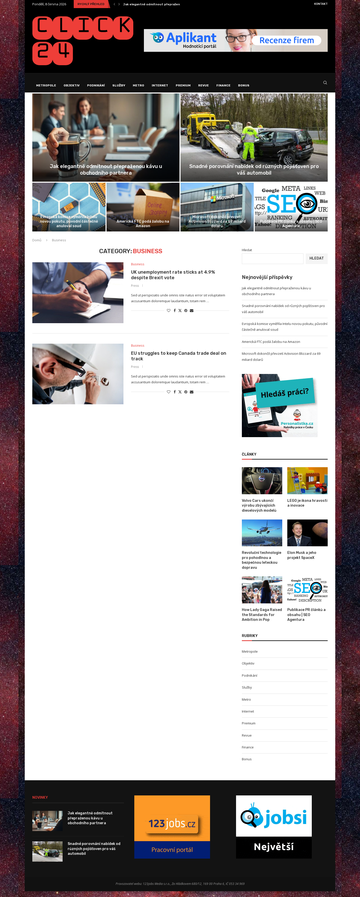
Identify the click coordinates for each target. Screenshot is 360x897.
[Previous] (114, 4)
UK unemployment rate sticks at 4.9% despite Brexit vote (173, 281)
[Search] (325, 85)
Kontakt (321, 4)
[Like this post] (168, 316)
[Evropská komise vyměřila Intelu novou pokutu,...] (69, 212)
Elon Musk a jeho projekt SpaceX (301, 561)
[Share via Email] (191, 316)
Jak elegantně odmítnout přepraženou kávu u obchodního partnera (176, 4)
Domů (36, 246)
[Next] (119, 4)
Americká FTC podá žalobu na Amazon (143, 229)
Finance (223, 85)
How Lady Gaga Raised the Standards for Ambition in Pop (262, 620)
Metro (138, 85)
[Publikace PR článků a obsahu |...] (291, 212)
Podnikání (96, 85)
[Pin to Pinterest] (185, 316)
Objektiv (72, 85)
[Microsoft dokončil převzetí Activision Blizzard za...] (217, 212)
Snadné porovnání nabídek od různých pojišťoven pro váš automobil (94, 854)
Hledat (247, 255)
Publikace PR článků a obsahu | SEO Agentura (291, 229)
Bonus (243, 85)
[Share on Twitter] (180, 316)
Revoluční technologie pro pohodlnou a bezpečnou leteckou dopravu (261, 566)
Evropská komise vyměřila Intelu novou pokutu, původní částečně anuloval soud (69, 227)
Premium (183, 85)
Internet (160, 85)
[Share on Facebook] (175, 316)
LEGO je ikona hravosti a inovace (307, 509)
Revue (203, 85)
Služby (118, 85)
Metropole (46, 85)
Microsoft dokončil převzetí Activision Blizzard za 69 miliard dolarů (217, 227)
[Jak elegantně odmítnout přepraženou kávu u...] (105, 143)
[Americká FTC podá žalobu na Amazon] (143, 212)
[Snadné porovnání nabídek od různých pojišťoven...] (254, 143)
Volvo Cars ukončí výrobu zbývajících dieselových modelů (259, 511)
